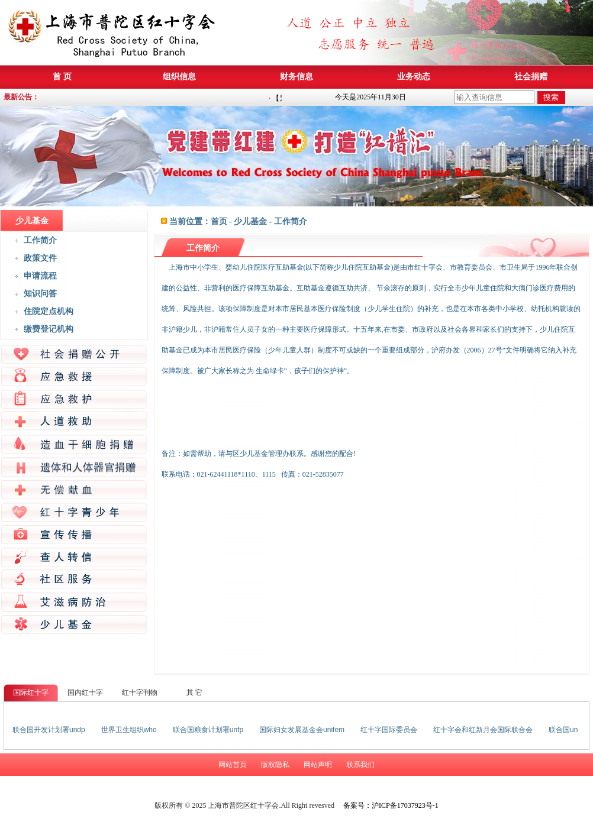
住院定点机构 (48, 311)
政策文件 (40, 258)
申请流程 (40, 275)
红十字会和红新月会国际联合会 (483, 730)
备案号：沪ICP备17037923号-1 (391, 805)
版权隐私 (275, 764)
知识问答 (40, 293)
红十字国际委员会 (388, 730)
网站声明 (318, 764)
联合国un (563, 730)
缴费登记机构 (48, 329)
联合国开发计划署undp (48, 730)
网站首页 (232, 764)
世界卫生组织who (129, 730)
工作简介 (40, 240)
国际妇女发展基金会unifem (301, 730)
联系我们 (360, 764)
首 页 (62, 76)
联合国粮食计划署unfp (208, 730)
